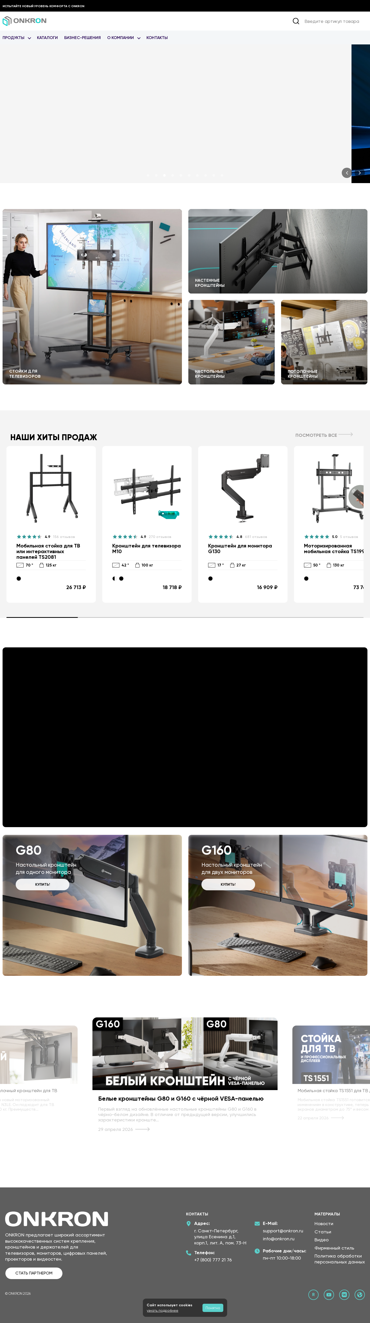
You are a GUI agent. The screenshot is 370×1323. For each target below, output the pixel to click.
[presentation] (347, 173)
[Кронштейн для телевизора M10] (147, 524)
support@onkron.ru (283, 1230)
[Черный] (18, 578)
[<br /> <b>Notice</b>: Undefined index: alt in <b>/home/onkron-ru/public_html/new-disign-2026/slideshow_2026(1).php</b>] (185, 113)
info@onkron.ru (278, 1238)
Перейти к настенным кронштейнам (278, 251)
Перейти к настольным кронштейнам (231, 342)
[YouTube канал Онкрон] (329, 1295)
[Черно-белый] (114, 578)
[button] (148, 175)
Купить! (42, 884)
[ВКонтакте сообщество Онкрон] (344, 1295)
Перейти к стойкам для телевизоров (92, 296)
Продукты (13, 37)
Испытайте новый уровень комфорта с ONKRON (43, 6)
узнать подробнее (162, 1310)
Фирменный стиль (334, 1248)
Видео (321, 1239)
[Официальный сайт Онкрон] (360, 1295)
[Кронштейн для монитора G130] (243, 524)
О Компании (120, 37)
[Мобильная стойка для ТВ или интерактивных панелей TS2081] (51, 524)
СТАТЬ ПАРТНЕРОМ (33, 1273)
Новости (323, 1223)
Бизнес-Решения (82, 37)
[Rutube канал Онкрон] (313, 1295)
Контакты (157, 37)
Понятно (213, 1308)
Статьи (322, 1231)
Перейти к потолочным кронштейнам (324, 342)
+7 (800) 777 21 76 (213, 1259)
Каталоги (47, 37)
